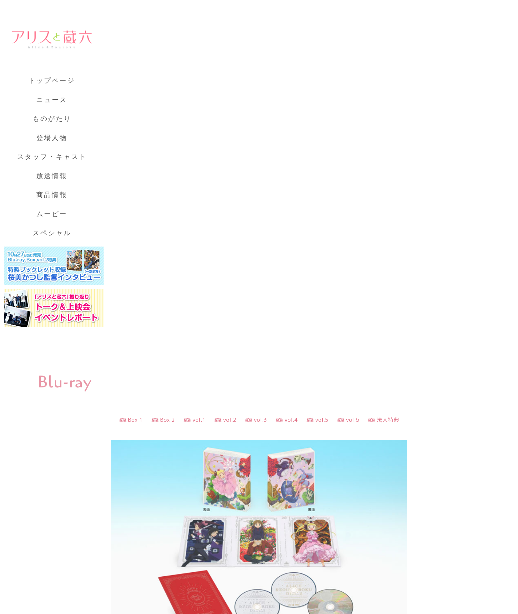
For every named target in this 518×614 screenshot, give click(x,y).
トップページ (51, 80)
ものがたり (52, 118)
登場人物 (51, 138)
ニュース (51, 100)
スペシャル (52, 233)
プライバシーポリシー (55, 574)
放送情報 (51, 176)
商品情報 (51, 195)
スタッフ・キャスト (52, 156)
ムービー (51, 214)
